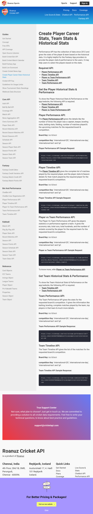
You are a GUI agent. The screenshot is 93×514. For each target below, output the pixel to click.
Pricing (66, 10)
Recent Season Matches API (13, 133)
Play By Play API (8, 230)
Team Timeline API (9, 214)
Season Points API (9, 151)
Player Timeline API (9, 203)
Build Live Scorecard (10, 68)
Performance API (81, 15)
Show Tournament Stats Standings (15, 88)
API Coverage (7, 49)
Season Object (7, 296)
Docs (74, 10)
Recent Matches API (10, 129)
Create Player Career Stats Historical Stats (16, 76)
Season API (6, 143)
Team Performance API (11, 211)
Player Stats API (8, 125)
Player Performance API (11, 200)
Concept (5, 42)
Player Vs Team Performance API (14, 207)
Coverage (83, 10)
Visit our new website (45, 504)
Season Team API (9, 158)
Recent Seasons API (10, 136)
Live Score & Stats (52, 15)
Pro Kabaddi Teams (9, 289)
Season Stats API (8, 154)
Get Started (6, 39)
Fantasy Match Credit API (12, 177)
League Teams (7, 281)
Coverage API (7, 111)
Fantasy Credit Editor (10, 170)
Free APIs (6, 46)
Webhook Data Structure (11, 92)
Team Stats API (8, 259)
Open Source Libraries (10, 53)
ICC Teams (6, 274)
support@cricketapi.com (46, 425)
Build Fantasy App (9, 64)
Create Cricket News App (11, 71)
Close (46, 510)
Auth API (5, 103)
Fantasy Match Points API (12, 181)
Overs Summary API (9, 122)
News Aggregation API (10, 118)
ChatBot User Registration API (13, 196)
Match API (6, 114)
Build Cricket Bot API (10, 57)
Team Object (7, 300)
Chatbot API (67, 15)
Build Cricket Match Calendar (13, 60)
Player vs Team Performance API (56, 77)
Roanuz (20, 456)
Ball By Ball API (8, 107)
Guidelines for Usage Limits (12, 85)
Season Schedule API (10, 248)
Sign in (85, 3)
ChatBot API (7, 192)
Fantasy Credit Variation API (12, 173)
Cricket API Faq (8, 81)
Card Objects (7, 271)
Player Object (7, 285)
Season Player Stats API (11, 147)
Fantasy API (83, 18)
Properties (6, 292)
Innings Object (7, 278)
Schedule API (7, 140)
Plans (58, 474)
